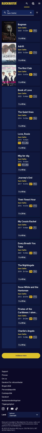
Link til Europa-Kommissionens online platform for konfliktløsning (20, 425)
